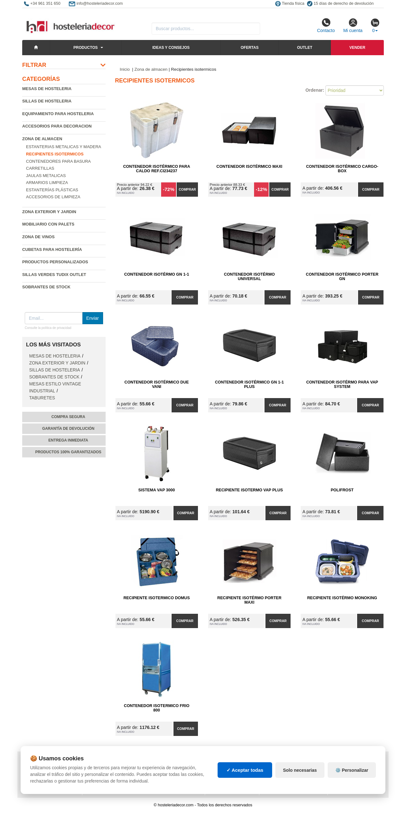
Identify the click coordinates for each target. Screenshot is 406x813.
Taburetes (42, 398)
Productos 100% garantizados (68, 452)
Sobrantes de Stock (46, 287)
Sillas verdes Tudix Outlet (54, 274)
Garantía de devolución (68, 428)
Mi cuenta (353, 25)
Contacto (326, 25)
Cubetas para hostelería (52, 249)
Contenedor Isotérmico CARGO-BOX (342, 168)
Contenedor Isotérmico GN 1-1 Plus (249, 384)
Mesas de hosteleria (46, 88)
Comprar (187, 189)
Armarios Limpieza (47, 182)
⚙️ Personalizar (351, 782)
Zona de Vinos (38, 236)
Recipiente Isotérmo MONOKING (342, 598)
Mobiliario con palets (48, 224)
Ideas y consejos (171, 47)
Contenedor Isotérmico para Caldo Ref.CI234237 (156, 168)
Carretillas (40, 168)
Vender (357, 47)
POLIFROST (342, 490)
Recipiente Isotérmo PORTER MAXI (249, 600)
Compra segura (68, 417)
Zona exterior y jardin (49, 211)
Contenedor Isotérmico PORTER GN (342, 276)
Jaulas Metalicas (46, 175)
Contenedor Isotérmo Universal (249, 276)
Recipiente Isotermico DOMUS (156, 598)
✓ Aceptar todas (245, 782)
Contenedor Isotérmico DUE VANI (156, 384)
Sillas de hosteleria (46, 101)
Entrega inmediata (68, 440)
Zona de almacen (42, 138)
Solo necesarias (300, 782)
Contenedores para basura (58, 161)
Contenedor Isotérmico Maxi (249, 166)
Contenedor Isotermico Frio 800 (156, 708)
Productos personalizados (55, 261)
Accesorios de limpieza (53, 196)
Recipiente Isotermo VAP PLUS (249, 490)
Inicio (125, 69)
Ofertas (250, 47)
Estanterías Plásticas (52, 189)
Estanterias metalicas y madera (63, 146)
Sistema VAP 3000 (156, 490)
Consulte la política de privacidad (48, 328)
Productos (86, 47)
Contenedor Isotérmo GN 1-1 (156, 274)
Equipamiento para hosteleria (58, 113)
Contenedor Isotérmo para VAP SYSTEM (342, 384)
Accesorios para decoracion (57, 126)
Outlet (304, 47)
